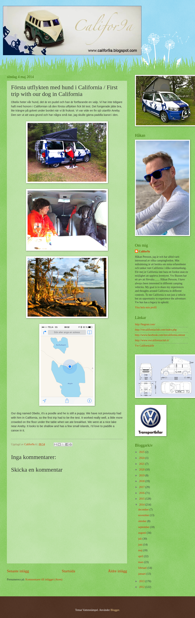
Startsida (68, 571)
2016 (142, 493)
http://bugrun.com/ (145, 324)
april (141, 556)
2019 (142, 475)
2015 (142, 498)
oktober (142, 521)
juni (140, 544)
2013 (142, 581)
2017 (142, 487)
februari (143, 567)
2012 (142, 586)
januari (142, 573)
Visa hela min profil (146, 307)
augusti (142, 532)
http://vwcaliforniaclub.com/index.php (156, 329)
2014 (142, 504)
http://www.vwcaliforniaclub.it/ (152, 340)
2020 (142, 469)
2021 (142, 463)
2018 (142, 481)
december (144, 509)
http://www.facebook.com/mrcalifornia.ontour (160, 335)
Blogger (114, 610)
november (144, 515)
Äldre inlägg (117, 571)
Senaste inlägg (18, 571)
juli (140, 538)
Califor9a (144, 251)
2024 (142, 457)
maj (140, 550)
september (144, 527)
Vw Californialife (144, 345)
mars (141, 562)
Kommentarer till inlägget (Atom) (43, 579)
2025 (142, 452)
